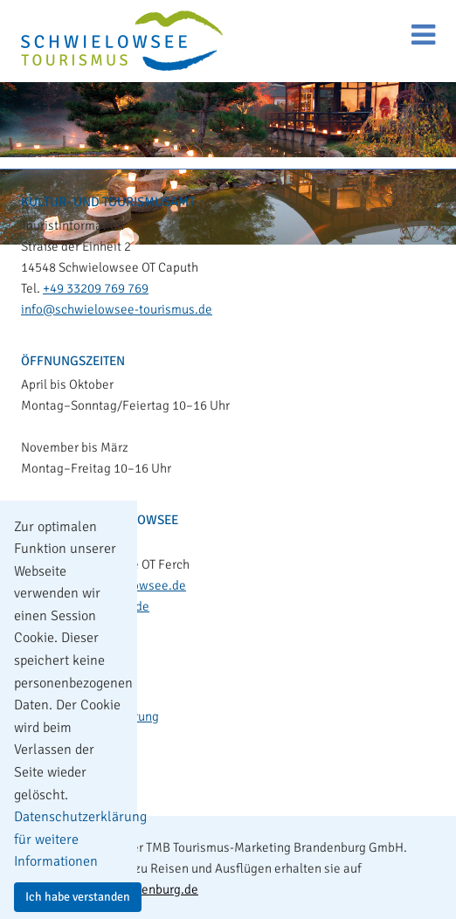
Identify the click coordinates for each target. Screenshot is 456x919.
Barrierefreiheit (78, 776)
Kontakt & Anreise (85, 657)
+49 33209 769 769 (96, 288)
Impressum (66, 686)
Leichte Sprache (80, 746)
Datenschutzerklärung (97, 716)
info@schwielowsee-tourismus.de (116, 309)
